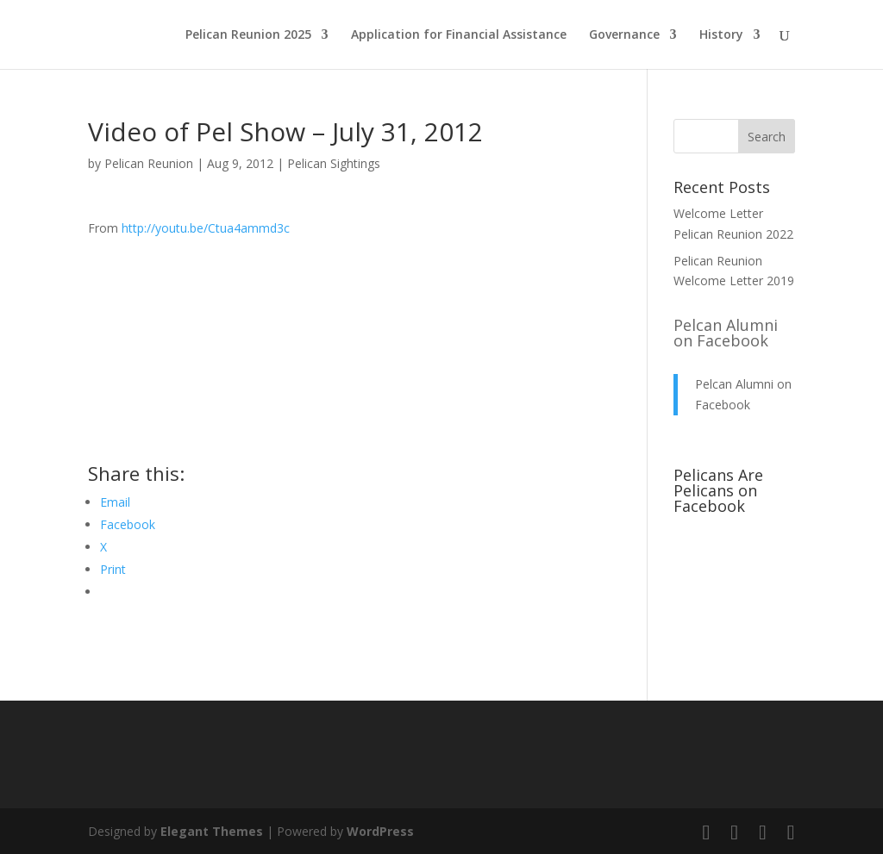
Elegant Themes (211, 831)
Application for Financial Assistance (459, 35)
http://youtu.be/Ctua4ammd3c (206, 228)
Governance (624, 35)
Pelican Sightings (333, 163)
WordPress (380, 831)
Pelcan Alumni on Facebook (725, 333)
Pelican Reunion (148, 163)
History (721, 35)
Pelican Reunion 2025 (248, 35)
